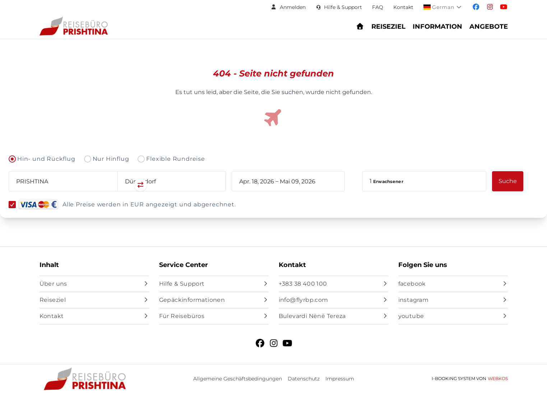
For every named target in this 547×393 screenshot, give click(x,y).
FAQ (377, 7)
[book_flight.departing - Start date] (256, 181)
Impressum (339, 378)
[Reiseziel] (94, 300)
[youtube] (453, 316)
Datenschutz (304, 378)
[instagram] (453, 300)
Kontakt (403, 7)
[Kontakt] (94, 316)
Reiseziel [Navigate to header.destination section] (388, 27)
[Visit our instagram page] (490, 7)
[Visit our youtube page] (504, 7)
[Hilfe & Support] (214, 284)
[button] (288, 7)
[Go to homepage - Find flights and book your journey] (360, 27)
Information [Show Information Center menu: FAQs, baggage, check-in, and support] (437, 27)
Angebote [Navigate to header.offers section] (488, 27)
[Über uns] (94, 284)
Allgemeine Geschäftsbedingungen (237, 378)
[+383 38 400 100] (333, 284)
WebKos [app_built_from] (498, 378)
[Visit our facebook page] (476, 7)
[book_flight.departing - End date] (303, 181)
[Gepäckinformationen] (214, 300)
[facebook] (453, 284)
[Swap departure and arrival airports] (117, 185)
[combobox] (63, 181)
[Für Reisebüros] (214, 316)
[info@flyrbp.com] (333, 300)
